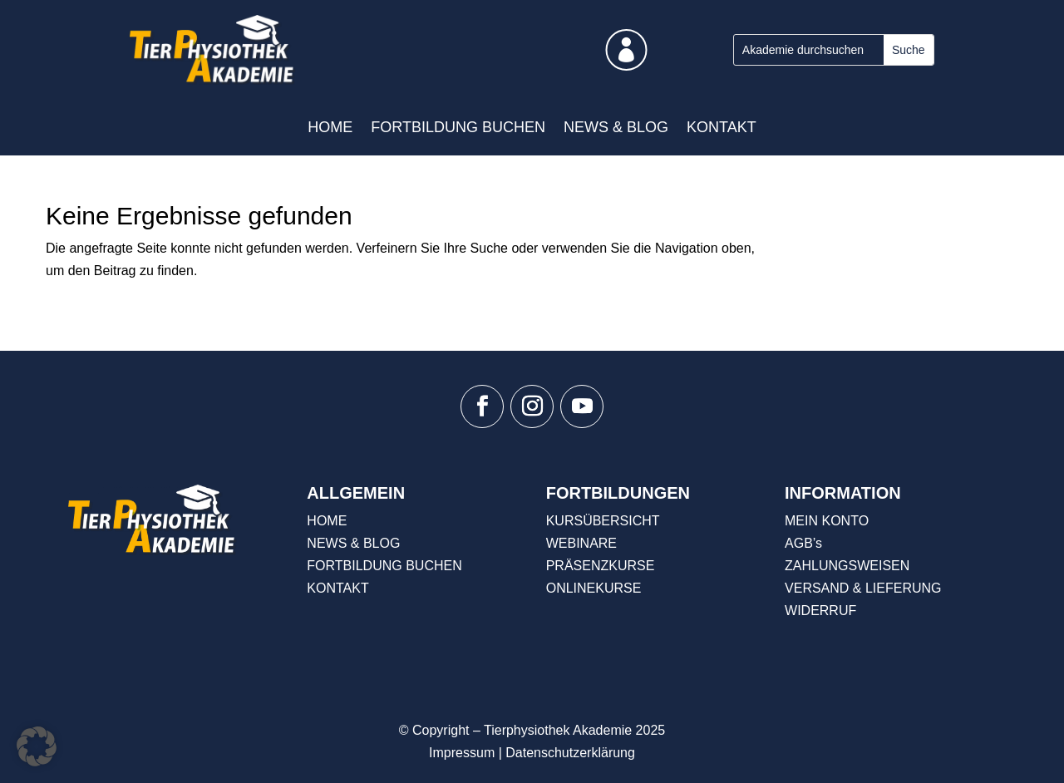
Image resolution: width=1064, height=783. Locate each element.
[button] (36, 746)
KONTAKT (721, 127)
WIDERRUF (820, 610)
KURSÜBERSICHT (603, 521)
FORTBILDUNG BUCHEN (458, 127)
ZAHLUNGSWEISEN (847, 566)
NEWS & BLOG (616, 127)
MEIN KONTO (827, 521)
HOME (330, 127)
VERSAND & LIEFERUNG (863, 588)
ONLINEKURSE (594, 588)
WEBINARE (581, 543)
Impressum (462, 753)
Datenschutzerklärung (570, 753)
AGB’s (803, 543)
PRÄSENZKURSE (600, 566)
